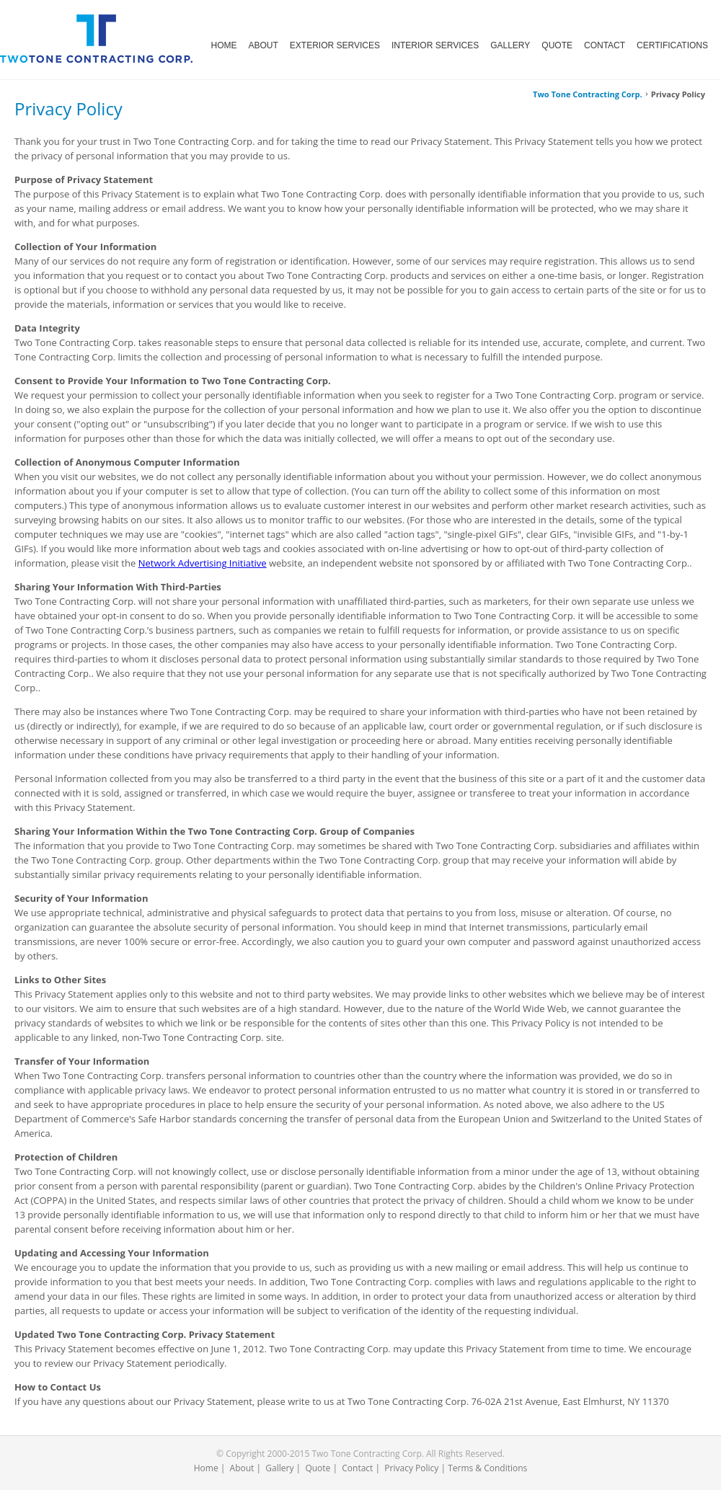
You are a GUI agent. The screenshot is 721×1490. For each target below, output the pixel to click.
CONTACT (604, 45)
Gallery (279, 1468)
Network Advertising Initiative (202, 562)
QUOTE (556, 45)
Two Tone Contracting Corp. (587, 94)
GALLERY (510, 45)
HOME (224, 45)
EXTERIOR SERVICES (335, 45)
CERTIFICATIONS (672, 45)
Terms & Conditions (487, 1468)
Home (206, 1468)
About (242, 1468)
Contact (357, 1468)
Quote (317, 1468)
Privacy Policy (411, 1468)
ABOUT (263, 45)
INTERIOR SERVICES (435, 45)
